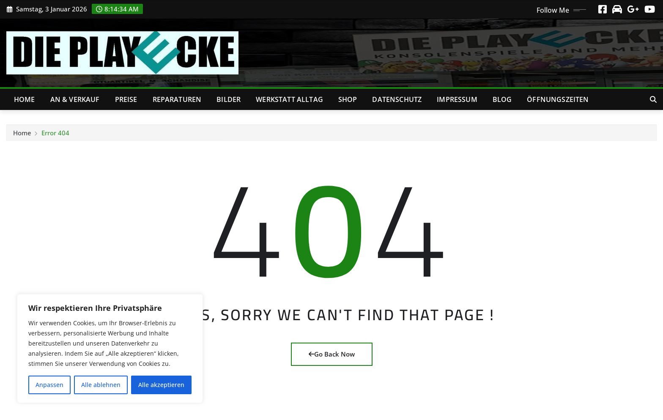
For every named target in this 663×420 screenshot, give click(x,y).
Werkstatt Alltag (289, 99)
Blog (502, 99)
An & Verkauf (75, 99)
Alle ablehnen (101, 385)
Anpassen (49, 385)
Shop (347, 99)
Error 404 (55, 135)
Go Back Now (332, 354)
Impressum (457, 99)
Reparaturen (177, 99)
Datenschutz (397, 99)
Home (24, 99)
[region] (110, 348)
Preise (126, 99)
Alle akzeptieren (161, 385)
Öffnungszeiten (558, 99)
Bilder (228, 99)
